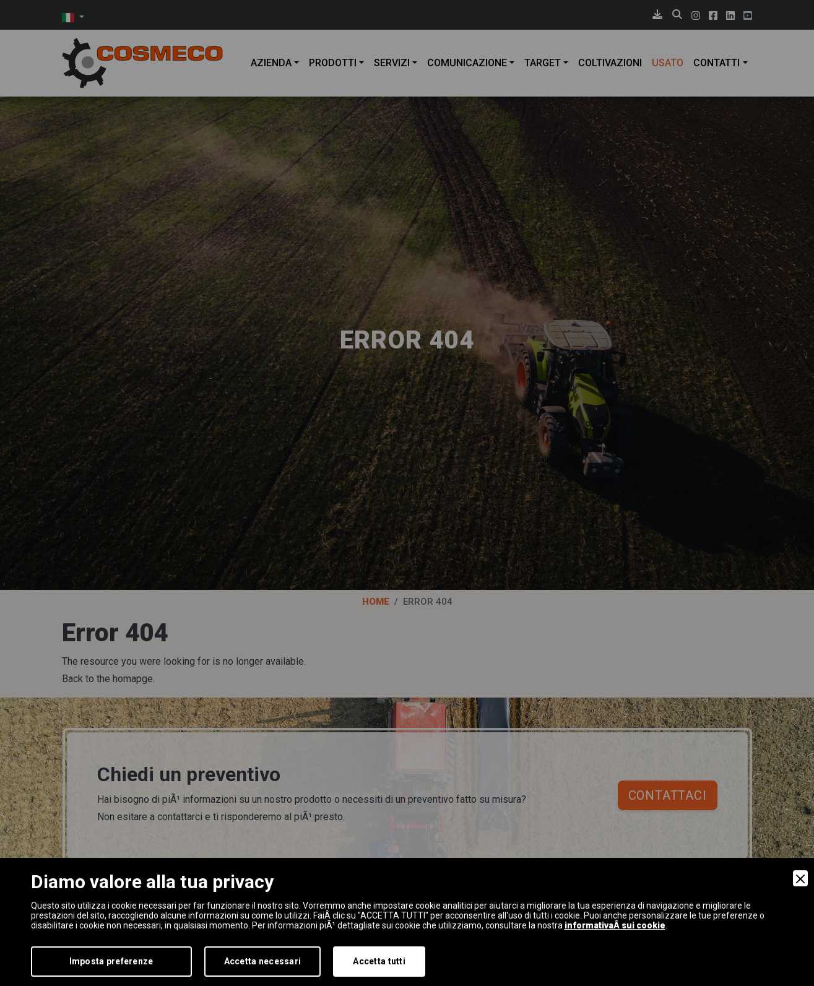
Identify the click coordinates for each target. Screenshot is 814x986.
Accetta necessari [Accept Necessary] (262, 961)
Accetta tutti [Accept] (379, 961)
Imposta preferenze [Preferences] (111, 961)
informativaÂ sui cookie (615, 925)
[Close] (800, 878)
